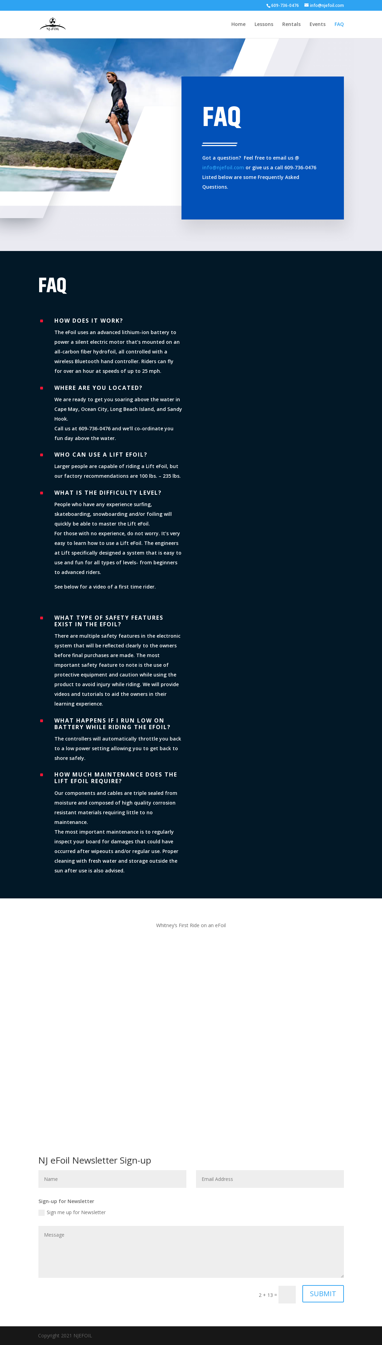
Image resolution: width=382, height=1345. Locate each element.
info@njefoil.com (223, 167)
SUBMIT (323, 1293)
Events (318, 24)
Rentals (291, 24)
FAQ (339, 24)
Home (238, 24)
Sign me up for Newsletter (72, 1212)
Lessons (264, 24)
